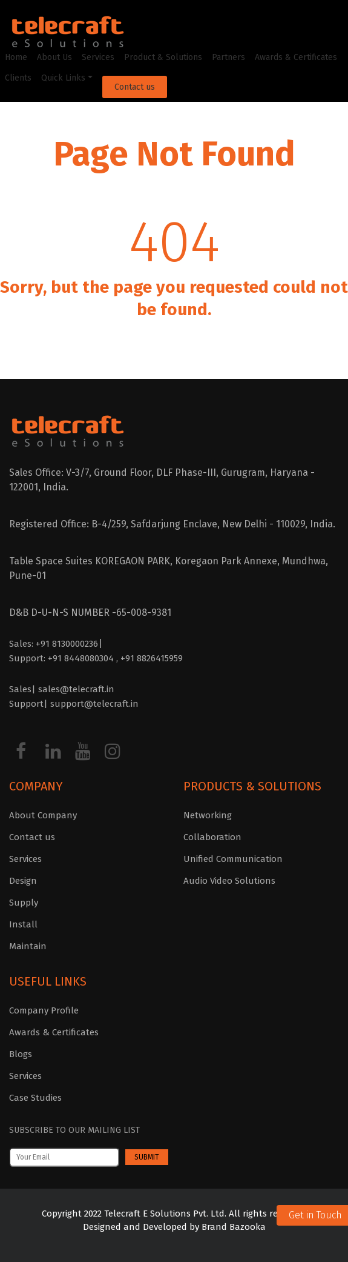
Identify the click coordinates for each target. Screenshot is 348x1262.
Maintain (28, 946)
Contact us (134, 87)
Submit (146, 1157)
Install (23, 924)
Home (16, 57)
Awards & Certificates (296, 57)
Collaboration (212, 837)
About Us (54, 57)
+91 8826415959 (151, 658)
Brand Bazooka (232, 1226)
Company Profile (44, 1010)
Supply (23, 902)
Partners (228, 57)
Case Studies (35, 1097)
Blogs (20, 1054)
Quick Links (63, 78)
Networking (207, 815)
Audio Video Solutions (229, 880)
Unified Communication (233, 858)
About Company (43, 815)
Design (23, 880)
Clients (18, 78)
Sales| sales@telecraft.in (61, 689)
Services (98, 57)
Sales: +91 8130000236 (53, 643)
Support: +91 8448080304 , (64, 658)
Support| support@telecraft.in (74, 703)
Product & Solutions (163, 57)
